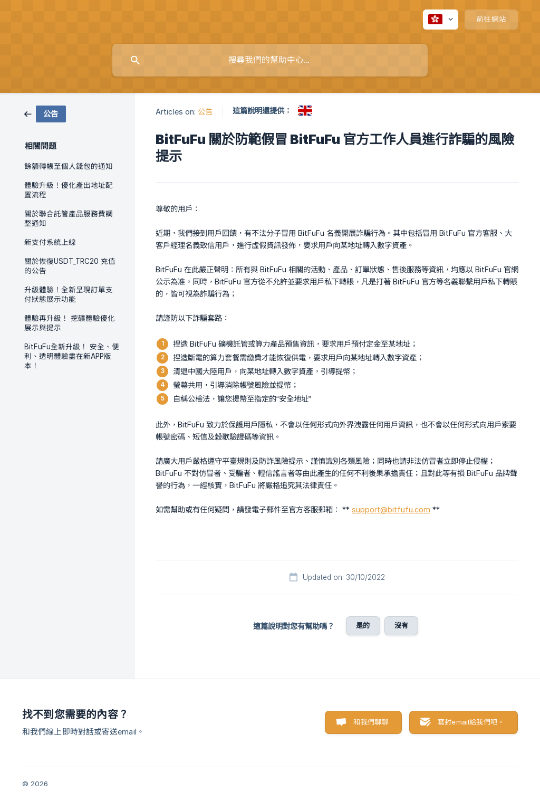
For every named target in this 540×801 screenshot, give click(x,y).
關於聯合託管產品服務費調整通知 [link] (68, 218)
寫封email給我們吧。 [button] (471, 722)
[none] (440, 19)
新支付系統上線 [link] (50, 242)
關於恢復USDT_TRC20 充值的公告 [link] (69, 266)
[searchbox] (270, 60)
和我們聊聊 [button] (370, 722)
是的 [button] (363, 625)
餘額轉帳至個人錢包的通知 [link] (68, 166)
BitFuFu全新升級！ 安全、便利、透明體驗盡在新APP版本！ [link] (71, 356)
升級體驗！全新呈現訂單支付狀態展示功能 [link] (68, 294)
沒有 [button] (401, 625)
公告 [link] (205, 111)
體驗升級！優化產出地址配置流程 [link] (68, 190)
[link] (45, 113)
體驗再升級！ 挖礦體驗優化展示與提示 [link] (69, 323)
